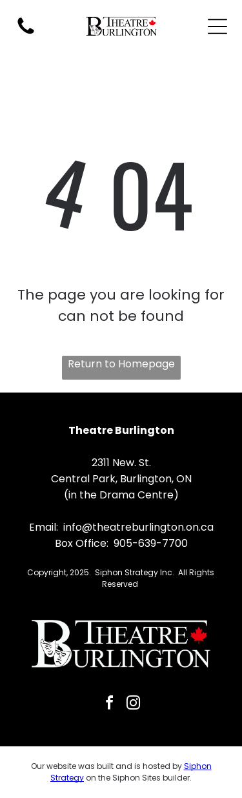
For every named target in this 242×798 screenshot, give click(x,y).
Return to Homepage (121, 363)
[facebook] (109, 705)
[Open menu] (217, 26)
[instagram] (133, 705)
